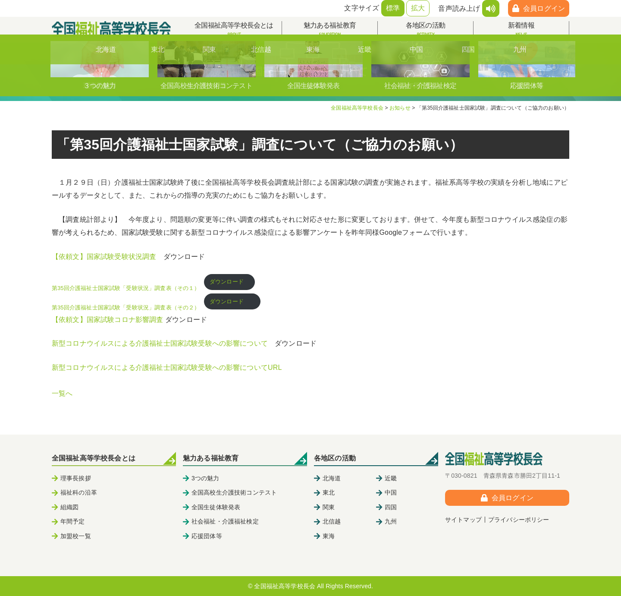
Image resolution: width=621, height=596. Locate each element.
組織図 (69, 507)
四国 (391, 507)
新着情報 (521, 30)
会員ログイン (544, 8)
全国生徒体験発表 (215, 507)
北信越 (332, 521)
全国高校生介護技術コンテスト (234, 492)
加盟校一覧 (75, 536)
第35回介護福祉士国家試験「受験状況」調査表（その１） (126, 288)
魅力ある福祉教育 (329, 30)
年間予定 (72, 521)
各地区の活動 (425, 30)
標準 (393, 8)
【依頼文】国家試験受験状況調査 (104, 256)
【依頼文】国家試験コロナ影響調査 (107, 319)
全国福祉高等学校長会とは (234, 30)
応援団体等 (206, 536)
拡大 (418, 8)
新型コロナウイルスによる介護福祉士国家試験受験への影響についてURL (167, 367)
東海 (329, 536)
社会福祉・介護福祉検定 (225, 521)
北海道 (332, 478)
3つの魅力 (205, 478)
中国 (391, 492)
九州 (391, 521)
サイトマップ (463, 519)
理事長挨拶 (75, 478)
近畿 (391, 478)
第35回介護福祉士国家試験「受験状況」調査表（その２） (126, 307)
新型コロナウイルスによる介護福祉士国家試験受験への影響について (160, 343)
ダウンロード (229, 281)
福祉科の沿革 (78, 492)
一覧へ (62, 393)
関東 (329, 507)
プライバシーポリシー (518, 519)
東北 (329, 492)
